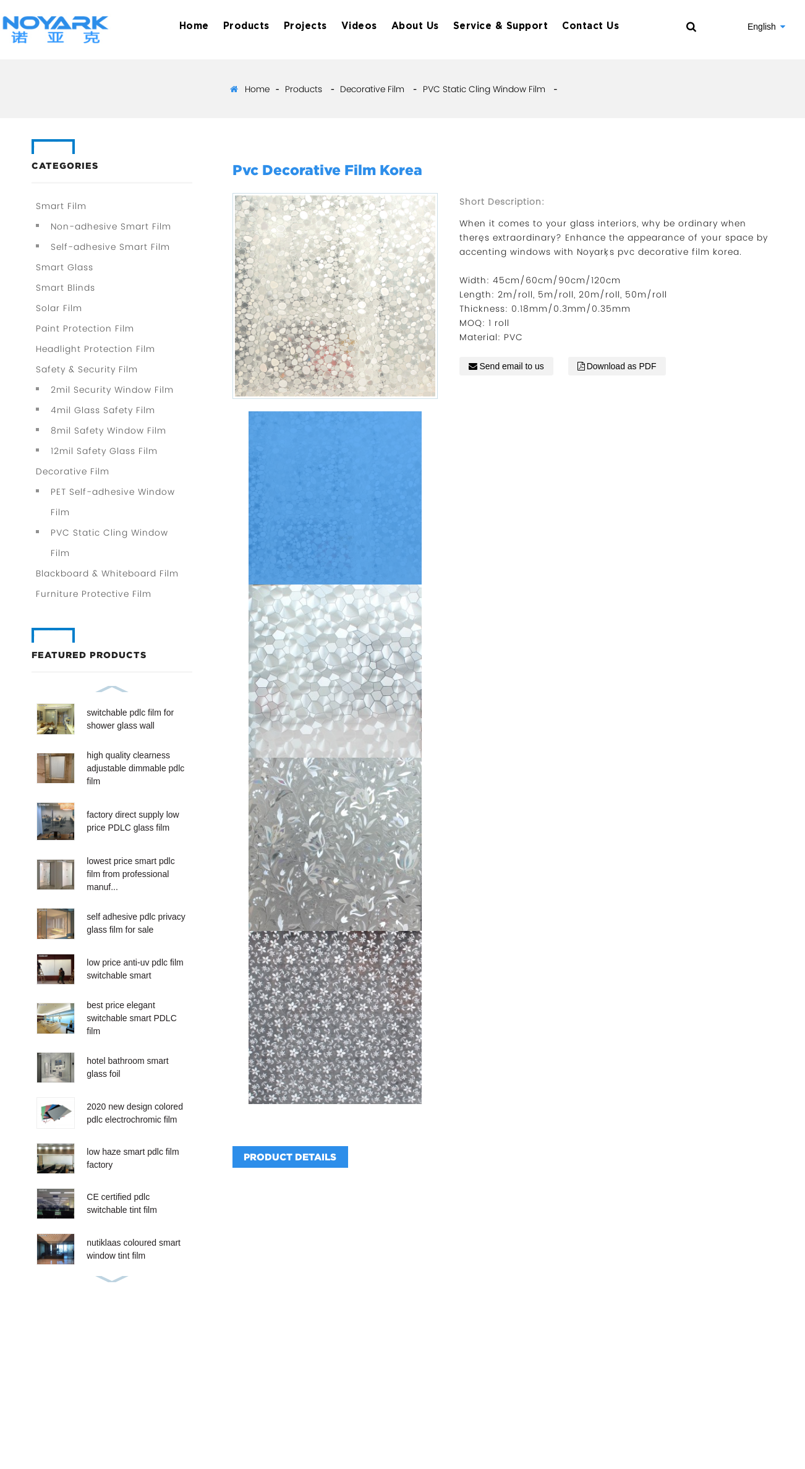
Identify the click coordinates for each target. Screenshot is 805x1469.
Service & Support (500, 26)
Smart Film (61, 206)
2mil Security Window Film (112, 389)
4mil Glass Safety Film (103, 410)
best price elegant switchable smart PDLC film (132, 1018)
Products (246, 26)
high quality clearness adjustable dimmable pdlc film (135, 768)
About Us (415, 26)
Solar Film (59, 308)
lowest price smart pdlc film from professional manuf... (130, 874)
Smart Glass (64, 267)
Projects (305, 26)
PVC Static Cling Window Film (484, 89)
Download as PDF (622, 366)
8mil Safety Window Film (108, 430)
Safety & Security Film (87, 369)
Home (194, 26)
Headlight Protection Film (95, 349)
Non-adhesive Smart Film (111, 226)
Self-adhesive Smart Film (110, 247)
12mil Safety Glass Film (104, 451)
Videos (359, 26)
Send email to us (511, 366)
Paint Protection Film (85, 328)
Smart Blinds (65, 287)
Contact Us (590, 26)
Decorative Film (372, 89)
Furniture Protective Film (93, 594)
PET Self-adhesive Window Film (113, 502)
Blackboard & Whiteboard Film (107, 573)
